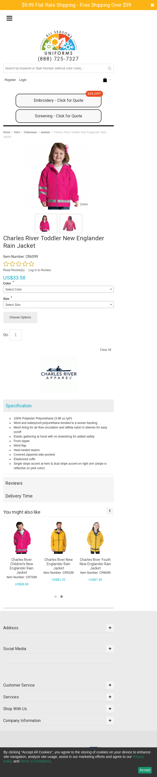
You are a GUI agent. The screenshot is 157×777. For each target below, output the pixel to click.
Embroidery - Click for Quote (67, 98)
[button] (56, 596)
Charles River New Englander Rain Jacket (58, 564)
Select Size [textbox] (13, 305)
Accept (145, 770)
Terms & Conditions (35, 761)
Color (7, 283)
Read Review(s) (14, 270)
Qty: (6, 334)
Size (6, 299)
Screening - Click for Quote (58, 116)
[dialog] (78, 762)
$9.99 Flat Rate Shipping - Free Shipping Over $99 (76, 5)
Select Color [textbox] (14, 289)
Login (22, 80)
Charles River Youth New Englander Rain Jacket (95, 564)
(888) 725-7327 (58, 59)
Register (10, 80)
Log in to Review (40, 270)
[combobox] (58, 289)
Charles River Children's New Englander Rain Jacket (21, 566)
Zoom (84, 204)
